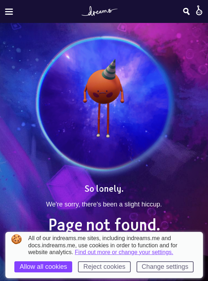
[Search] (186, 11)
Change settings (165, 266)
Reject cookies (104, 266)
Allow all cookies (43, 266)
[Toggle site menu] (9, 11)
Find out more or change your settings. (124, 252)
